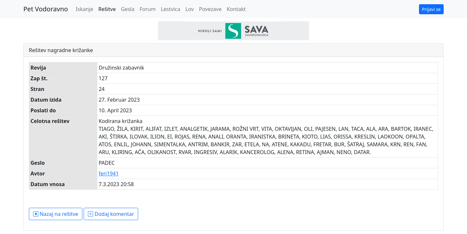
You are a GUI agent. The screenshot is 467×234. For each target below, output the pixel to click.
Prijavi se (431, 9)
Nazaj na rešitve (55, 213)
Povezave (210, 9)
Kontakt (236, 9)
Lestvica (170, 9)
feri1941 (109, 173)
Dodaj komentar (111, 213)
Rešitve (107, 9)
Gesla (127, 9)
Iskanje (84, 9)
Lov (190, 9)
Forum (147, 9)
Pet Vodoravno (45, 9)
